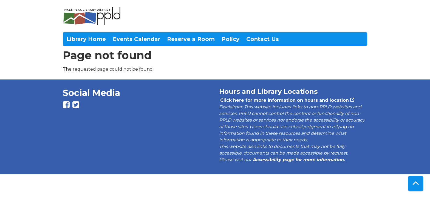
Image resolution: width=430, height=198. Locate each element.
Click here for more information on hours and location (284, 100)
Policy (230, 39)
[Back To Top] (415, 183)
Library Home (86, 39)
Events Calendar (136, 39)
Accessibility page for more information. (299, 159)
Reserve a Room (191, 39)
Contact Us (262, 39)
